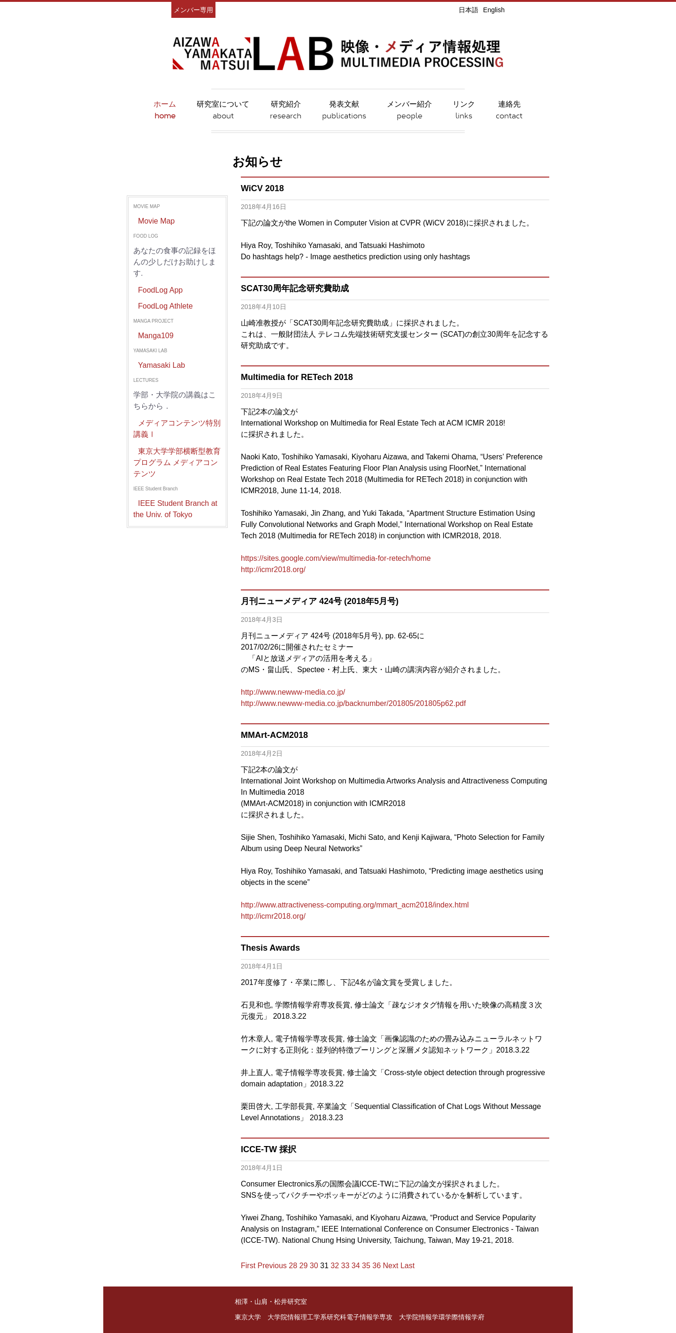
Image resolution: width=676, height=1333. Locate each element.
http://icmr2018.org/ (273, 570)
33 (345, 1266)
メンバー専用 (193, 10)
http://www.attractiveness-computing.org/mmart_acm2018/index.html (355, 905)
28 (293, 1266)
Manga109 (156, 336)
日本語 (468, 10)
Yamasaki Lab (161, 365)
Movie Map (156, 221)
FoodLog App (160, 290)
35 (366, 1266)
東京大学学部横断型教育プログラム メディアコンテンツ (177, 462)
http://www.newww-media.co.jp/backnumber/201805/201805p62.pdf (353, 703)
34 (356, 1266)
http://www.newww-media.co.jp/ (293, 692)
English (494, 10)
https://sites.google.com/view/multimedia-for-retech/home (336, 558)
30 (314, 1266)
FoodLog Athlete (165, 306)
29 (304, 1266)
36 (376, 1266)
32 (334, 1266)
